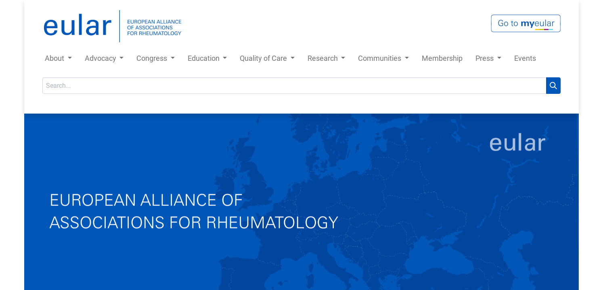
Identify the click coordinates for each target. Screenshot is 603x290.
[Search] (553, 85)
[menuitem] (442, 59)
